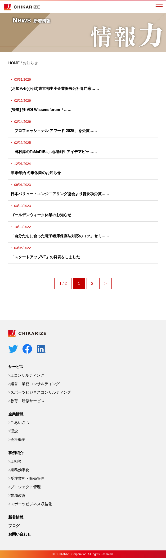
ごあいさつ (19, 423)
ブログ (14, 526)
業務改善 (18, 495)
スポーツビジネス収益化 (31, 504)
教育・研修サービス (27, 401)
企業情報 (15, 414)
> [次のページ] (105, 283)
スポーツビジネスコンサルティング (40, 392)
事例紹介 (15, 453)
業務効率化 (19, 470)
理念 (14, 431)
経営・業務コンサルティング (35, 384)
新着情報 (15, 517)
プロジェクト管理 (25, 487)
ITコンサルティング (27, 375)
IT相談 (16, 461)
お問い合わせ (19, 534)
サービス (15, 367)
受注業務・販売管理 (27, 478)
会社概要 (18, 440)
